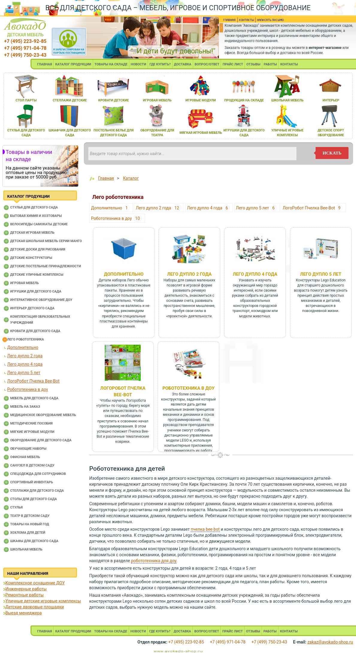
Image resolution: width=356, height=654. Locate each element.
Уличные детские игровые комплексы (43, 600)
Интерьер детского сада (32, 308)
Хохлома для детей (27, 533)
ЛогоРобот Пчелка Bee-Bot (33, 381)
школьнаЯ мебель (287, 100)
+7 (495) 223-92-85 (25, 41)
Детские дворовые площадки (34, 606)
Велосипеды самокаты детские (39, 224)
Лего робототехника (25, 339)
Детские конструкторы (31, 258)
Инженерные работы (26, 588)
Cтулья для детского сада (34, 207)
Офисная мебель (25, 457)
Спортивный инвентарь (31, 482)
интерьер (330, 100)
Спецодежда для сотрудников (38, 474)
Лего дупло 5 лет (23, 372)
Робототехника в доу (27, 389)
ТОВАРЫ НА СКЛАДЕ (111, 64)
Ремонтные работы (24, 594)
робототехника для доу (153, 560)
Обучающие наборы (28, 449)
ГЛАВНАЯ (44, 64)
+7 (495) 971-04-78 (25, 48)
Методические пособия (31, 423)
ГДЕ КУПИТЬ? (160, 64)
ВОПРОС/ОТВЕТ (207, 64)
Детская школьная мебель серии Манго (46, 241)
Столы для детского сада (33, 499)
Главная (106, 178)
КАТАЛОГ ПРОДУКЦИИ (73, 64)
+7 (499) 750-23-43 (25, 55)
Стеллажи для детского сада (37, 491)
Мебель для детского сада (34, 398)
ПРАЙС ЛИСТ (232, 64)
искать (332, 153)
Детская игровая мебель (32, 233)
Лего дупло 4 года (25, 364)
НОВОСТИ (138, 64)
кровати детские (113, 100)
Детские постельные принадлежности (45, 266)
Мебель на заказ (25, 407)
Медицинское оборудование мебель (43, 415)
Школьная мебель (26, 549)
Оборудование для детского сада (41, 440)
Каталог (131, 178)
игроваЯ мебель (157, 100)
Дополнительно (22, 347)
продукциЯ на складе (244, 100)
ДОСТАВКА (182, 64)
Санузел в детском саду (32, 465)
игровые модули (201, 100)
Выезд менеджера (23, 612)
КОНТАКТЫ (289, 64)
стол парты (26, 100)
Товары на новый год (29, 524)
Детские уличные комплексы (36, 275)
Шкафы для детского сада (34, 541)
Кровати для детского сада (35, 331)
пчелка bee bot (205, 529)
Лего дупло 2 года (25, 355)
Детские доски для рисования (37, 249)
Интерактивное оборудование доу (41, 300)
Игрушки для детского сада (35, 291)
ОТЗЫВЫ (253, 64)
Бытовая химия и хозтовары (36, 216)
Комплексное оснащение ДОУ (35, 582)
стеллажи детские (70, 100)
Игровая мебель (24, 283)
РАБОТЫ (270, 64)
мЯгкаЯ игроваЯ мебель (200, 133)
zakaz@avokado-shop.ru (330, 642)
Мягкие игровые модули (32, 432)
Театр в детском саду (29, 516)
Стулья (16, 507)
